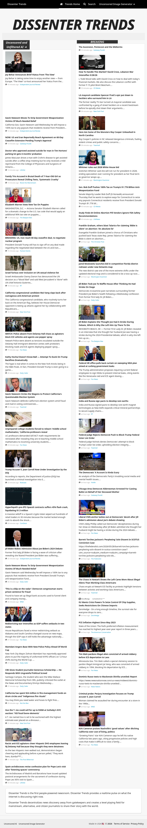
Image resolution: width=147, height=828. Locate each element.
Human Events (25, 251)
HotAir (93, 482)
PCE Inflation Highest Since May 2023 (97, 622)
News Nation (95, 687)
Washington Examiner (101, 180)
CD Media (97, 88)
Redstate (23, 483)
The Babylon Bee (26, 218)
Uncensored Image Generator (32, 823)
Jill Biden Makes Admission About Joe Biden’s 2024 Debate (34, 548)
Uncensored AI (10, 823)
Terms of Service (122, 823)
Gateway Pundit (25, 144)
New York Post (25, 312)
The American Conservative (101, 632)
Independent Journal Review (30, 84)
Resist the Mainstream (28, 183)
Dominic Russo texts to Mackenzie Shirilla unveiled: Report (108, 676)
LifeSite (22, 170)
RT (21, 286)
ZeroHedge (95, 615)
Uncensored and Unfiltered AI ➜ (16, 45)
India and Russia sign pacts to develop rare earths (103, 401)
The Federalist (96, 559)
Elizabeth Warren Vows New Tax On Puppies (27, 204)
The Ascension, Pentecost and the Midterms (100, 47)
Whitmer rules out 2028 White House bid (99, 167)
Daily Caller (24, 373)
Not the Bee (24, 703)
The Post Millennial (27, 760)
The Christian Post (97, 242)
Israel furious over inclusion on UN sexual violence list (32, 272)
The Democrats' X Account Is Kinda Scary (99, 472)
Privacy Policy (137, 823)
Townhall (23, 407)
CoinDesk (23, 523)
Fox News (23, 350)
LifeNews (97, 219)
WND (22, 602)
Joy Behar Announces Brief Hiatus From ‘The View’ (30, 74)
